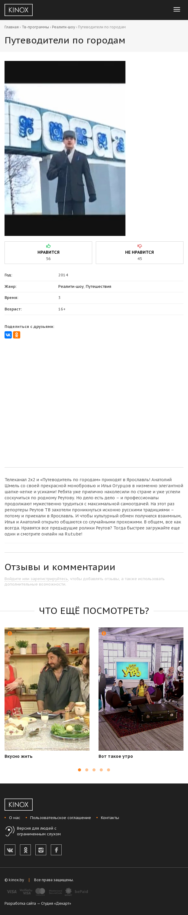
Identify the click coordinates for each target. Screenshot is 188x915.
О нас (14, 817)
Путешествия (98, 286)
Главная (12, 27)
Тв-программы (35, 27)
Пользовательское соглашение (60, 817)
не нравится (139, 252)
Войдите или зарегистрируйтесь (36, 578)
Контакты (110, 817)
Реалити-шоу (63, 27)
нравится (48, 252)
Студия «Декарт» (56, 903)
